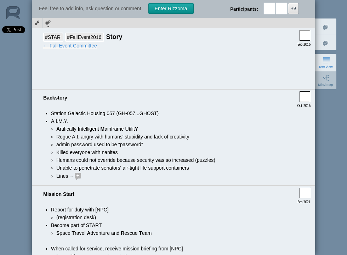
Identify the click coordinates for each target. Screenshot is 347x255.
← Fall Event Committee (70, 46)
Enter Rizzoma (171, 8)
